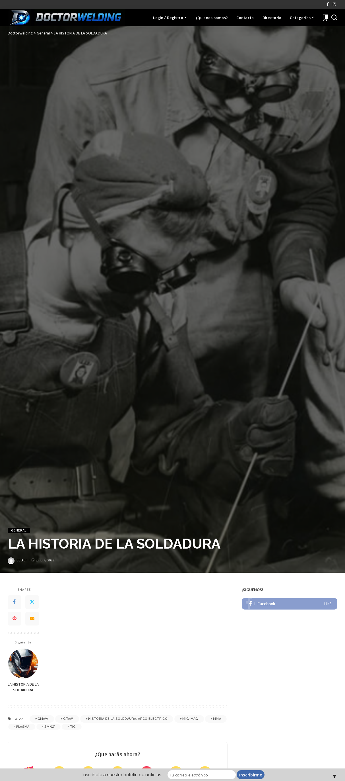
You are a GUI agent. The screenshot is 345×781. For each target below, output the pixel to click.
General (18, 530)
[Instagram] (334, 4)
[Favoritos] (325, 17)
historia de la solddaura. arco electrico (128, 719)
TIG (73, 727)
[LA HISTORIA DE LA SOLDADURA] (23, 663)
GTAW (68, 719)
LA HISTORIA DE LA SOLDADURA (23, 687)
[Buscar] (334, 17)
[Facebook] (328, 4)
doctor (21, 560)
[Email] (32, 618)
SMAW (49, 727)
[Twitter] (32, 602)
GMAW (43, 719)
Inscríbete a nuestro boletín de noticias (122, 774)
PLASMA (23, 727)
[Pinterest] (14, 618)
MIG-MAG (190, 719)
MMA (217, 719)
